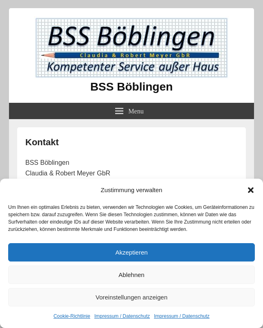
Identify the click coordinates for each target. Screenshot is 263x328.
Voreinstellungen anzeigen (131, 297)
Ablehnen (131, 274)
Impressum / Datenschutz (122, 316)
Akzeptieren (131, 252)
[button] (251, 190)
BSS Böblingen (131, 86)
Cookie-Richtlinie (71, 316)
